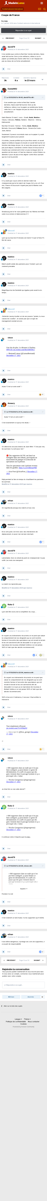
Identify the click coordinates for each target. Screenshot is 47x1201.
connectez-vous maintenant (30, 1145)
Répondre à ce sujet (23, 30)
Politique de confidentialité (16, 1192)
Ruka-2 (11, 710)
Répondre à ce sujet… (13, 1156)
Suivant (38, 38)
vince (10, 338)
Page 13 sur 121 (24, 38)
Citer (9, 69)
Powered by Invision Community (23, 1198)
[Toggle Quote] (5, 97)
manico (11, 173)
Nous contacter (33, 1192)
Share (11, 1167)
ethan (10, 606)
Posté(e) (18, 49)
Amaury (11, 445)
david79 (11, 47)
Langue (18, 1190)
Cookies (23, 1195)
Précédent (10, 38)
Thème (27, 1190)
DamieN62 (12, 89)
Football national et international (28, 23)
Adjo (6, 21)
